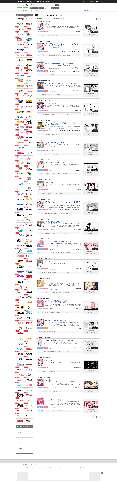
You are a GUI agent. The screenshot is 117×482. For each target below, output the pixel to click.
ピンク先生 (48, 380)
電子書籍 (56, 8)
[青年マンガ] (52, 32)
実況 (41, 1)
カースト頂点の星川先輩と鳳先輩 (55, 301)
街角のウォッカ (49, 360)
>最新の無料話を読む (91, 35)
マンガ (48, 8)
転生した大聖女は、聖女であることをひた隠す (60, 83)
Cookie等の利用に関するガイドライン (62, 468)
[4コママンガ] (53, 190)
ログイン (83, 1)
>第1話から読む (90, 34)
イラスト (41, 8)
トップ (33, 8)
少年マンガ (20, 432)
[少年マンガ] (52, 131)
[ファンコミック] (53, 269)
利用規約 (34, 468)
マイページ (96, 10)
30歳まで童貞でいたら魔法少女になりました (59, 340)
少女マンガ (20, 439)
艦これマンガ (49, 261)
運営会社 (28, 468)
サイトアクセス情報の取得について (81, 468)
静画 (24, 1)
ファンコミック (21, 451)
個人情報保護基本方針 (47, 468)
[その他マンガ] (53, 51)
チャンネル (32, 1)
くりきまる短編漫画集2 (52, 222)
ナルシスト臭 (49, 182)
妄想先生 (47, 24)
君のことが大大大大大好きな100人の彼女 (58, 64)
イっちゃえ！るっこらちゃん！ (55, 400)
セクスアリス (49, 281)
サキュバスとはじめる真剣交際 (55, 321)
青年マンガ (20, 436)
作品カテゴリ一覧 (22, 426)
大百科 (37, 1)
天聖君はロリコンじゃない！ (54, 143)
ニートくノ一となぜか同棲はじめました (58, 242)
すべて (19, 429)
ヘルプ (38, 468)
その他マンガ (21, 448)
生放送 (27, 1)
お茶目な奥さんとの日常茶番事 (55, 162)
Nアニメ (45, 1)
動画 (21, 1)
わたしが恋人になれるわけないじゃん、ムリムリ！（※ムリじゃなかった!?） (62, 45)
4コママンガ (20, 445)
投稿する (88, 10)
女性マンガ (20, 442)
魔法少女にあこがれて (52, 103)
